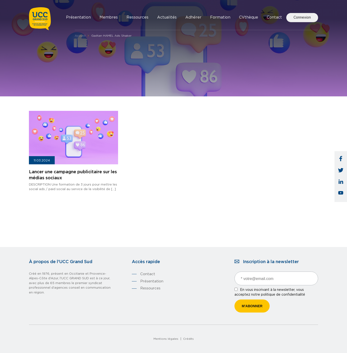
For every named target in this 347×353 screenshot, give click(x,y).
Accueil (80, 35)
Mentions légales (165, 338)
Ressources (137, 17)
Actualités (167, 17)
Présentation (78, 17)
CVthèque (248, 17)
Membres (109, 17)
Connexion (302, 17)
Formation (220, 17)
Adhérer (193, 17)
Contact (274, 17)
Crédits (188, 338)
